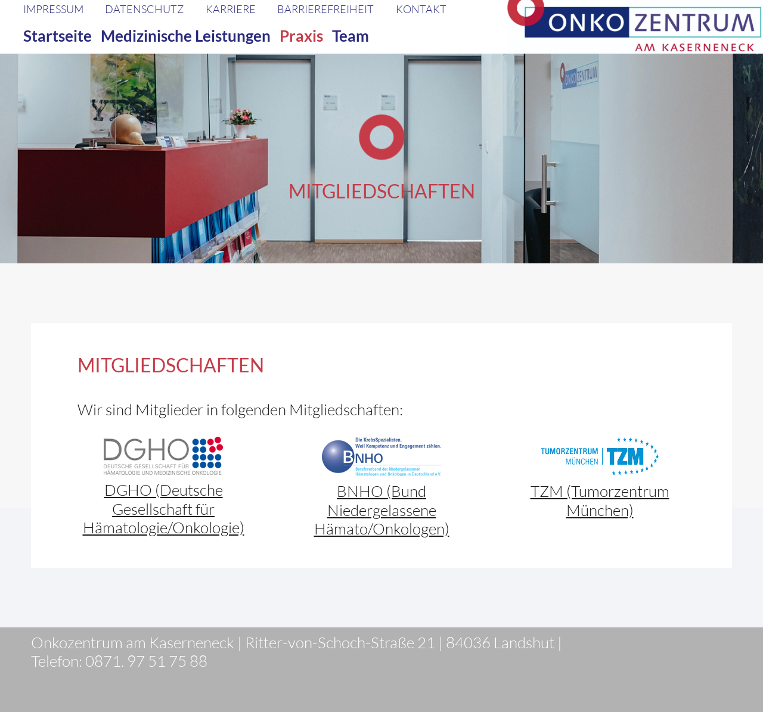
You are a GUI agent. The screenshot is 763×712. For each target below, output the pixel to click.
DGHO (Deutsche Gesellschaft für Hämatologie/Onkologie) (163, 508)
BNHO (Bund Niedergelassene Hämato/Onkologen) (381, 509)
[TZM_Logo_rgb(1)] (600, 456)
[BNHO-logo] (381, 456)
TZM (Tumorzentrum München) (600, 500)
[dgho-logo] (163, 456)
